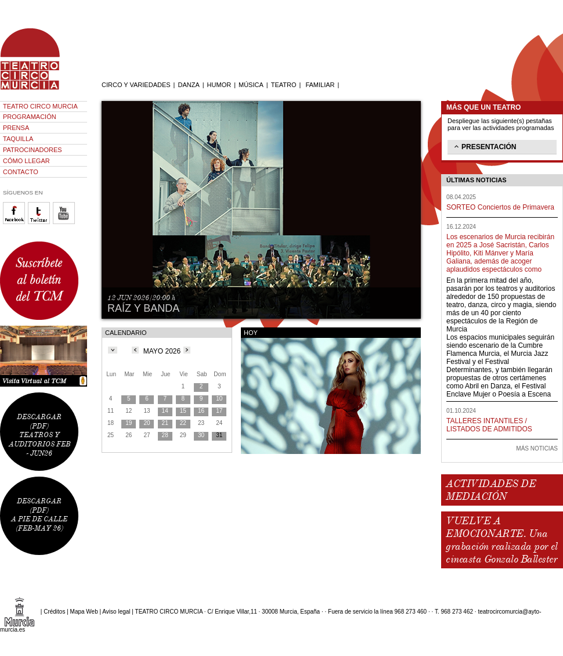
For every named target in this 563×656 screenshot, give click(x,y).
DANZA (188, 84)
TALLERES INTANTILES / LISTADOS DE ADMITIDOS (489, 425)
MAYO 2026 (162, 351)
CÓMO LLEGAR (26, 160)
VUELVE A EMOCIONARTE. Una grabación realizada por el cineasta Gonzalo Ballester (501, 539)
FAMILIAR (319, 84)
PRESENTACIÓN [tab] (484, 146)
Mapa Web (84, 611)
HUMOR (219, 84)
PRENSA (16, 127)
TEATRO (284, 84)
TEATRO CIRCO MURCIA (40, 106)
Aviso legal (116, 611)
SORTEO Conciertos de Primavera (500, 207)
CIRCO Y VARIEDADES (136, 84)
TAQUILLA (18, 138)
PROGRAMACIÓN (29, 116)
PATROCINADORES (32, 149)
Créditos (54, 611)
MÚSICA (251, 84)
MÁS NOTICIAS (537, 448)
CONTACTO (20, 171)
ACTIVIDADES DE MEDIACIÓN (491, 490)
